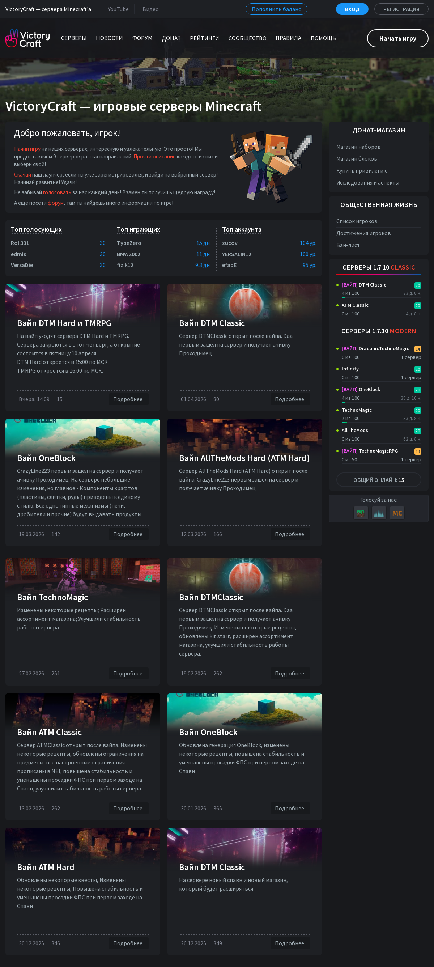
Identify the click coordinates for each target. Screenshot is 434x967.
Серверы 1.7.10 (378, 267)
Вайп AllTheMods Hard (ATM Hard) (244, 457)
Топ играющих (138, 229)
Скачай (22, 174)
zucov (230, 242)
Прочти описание (154, 156)
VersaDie (22, 264)
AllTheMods (355, 430)
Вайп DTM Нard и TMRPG (64, 322)
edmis (18, 254)
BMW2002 (128, 254)
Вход (352, 9)
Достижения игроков (363, 233)
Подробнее (128, 399)
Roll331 (20, 242)
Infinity (350, 368)
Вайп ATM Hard (46, 867)
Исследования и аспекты (367, 182)
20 (418, 285)
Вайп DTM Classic (212, 322)
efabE (229, 264)
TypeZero (129, 242)
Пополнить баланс (276, 9)
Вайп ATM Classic (49, 732)
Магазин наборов (358, 146)
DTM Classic (364, 284)
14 (418, 349)
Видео (149, 8)
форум (56, 202)
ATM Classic (355, 305)
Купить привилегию (362, 170)
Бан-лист (348, 245)
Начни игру (27, 148)
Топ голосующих (36, 229)
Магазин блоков (356, 158)
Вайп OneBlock (46, 457)
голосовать (57, 192)
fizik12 (125, 264)
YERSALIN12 (236, 254)
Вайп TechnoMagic (52, 597)
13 (418, 451)
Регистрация (401, 9)
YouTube (117, 8)
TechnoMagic (357, 410)
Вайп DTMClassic (211, 597)
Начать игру (397, 38)
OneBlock (361, 389)
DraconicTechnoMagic (375, 348)
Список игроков (357, 221)
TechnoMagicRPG (370, 451)
